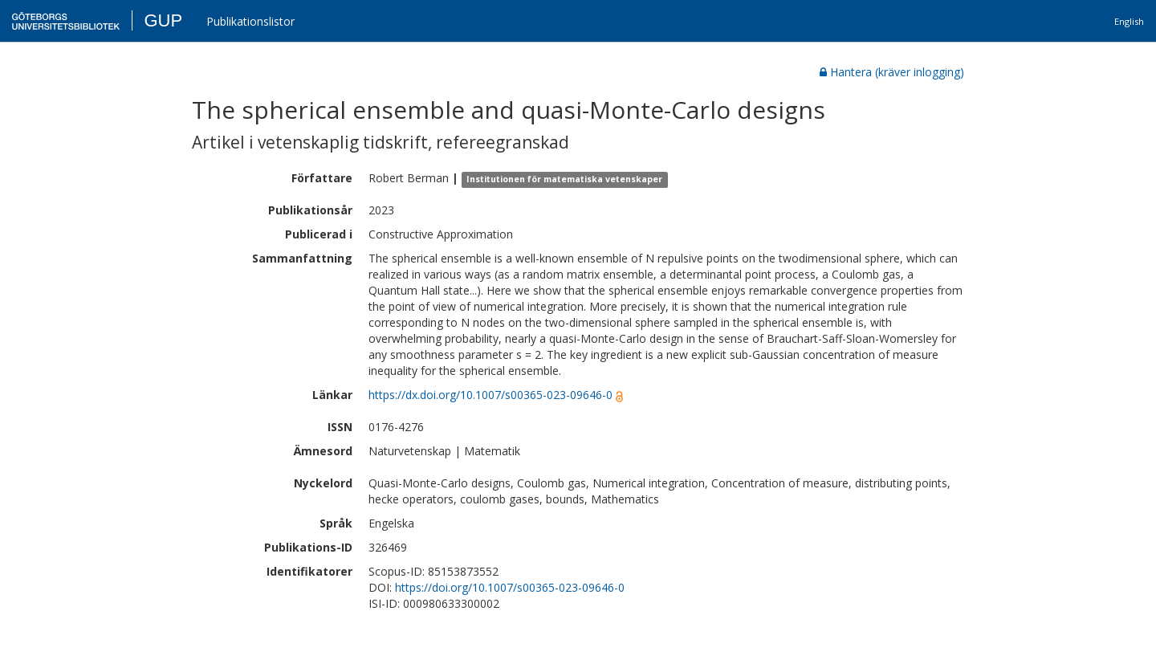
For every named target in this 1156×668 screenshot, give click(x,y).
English (1129, 21)
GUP (163, 20)
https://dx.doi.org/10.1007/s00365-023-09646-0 (490, 394)
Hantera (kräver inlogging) (892, 71)
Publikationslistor (250, 21)
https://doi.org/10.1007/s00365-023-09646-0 (510, 587)
